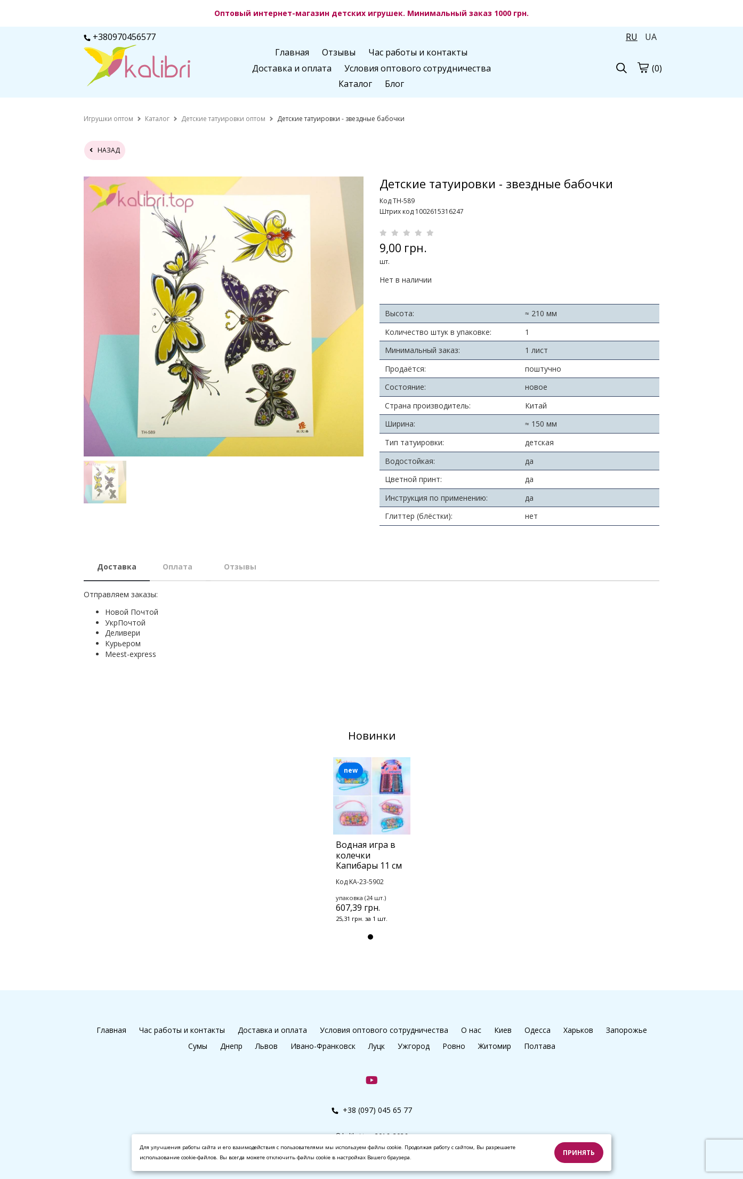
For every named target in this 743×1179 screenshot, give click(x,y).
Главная (292, 52)
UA (651, 37)
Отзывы (339, 52)
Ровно (453, 1046)
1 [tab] (370, 937)
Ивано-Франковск (323, 1046)
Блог (394, 84)
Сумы (197, 1046)
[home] (108, 118)
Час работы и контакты (417, 52)
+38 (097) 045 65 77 (372, 1110)
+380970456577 (120, 37)
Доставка (116, 567)
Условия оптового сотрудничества (417, 68)
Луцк (376, 1046)
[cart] (642, 67)
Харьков (578, 1030)
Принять (579, 1152)
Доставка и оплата (292, 68)
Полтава (539, 1046)
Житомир (494, 1046)
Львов (266, 1046)
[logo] (137, 67)
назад (105, 150)
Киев (503, 1030)
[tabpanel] (371, 853)
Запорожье (626, 1030)
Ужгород (414, 1046)
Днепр (231, 1046)
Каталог (355, 84)
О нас (471, 1030)
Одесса (537, 1030)
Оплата (177, 567)
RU (631, 37)
